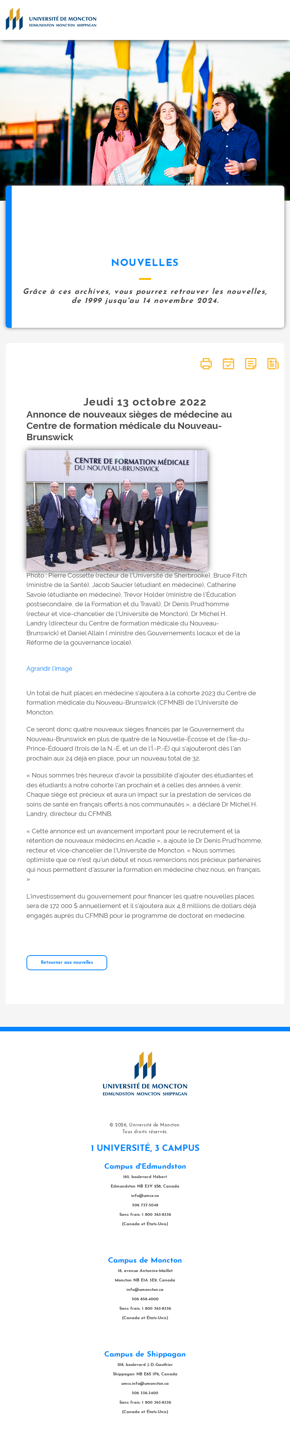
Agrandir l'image (49, 668)
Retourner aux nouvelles (67, 962)
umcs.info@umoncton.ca (145, 1384)
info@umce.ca (145, 1196)
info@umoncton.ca (145, 1290)
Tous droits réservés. (145, 1132)
